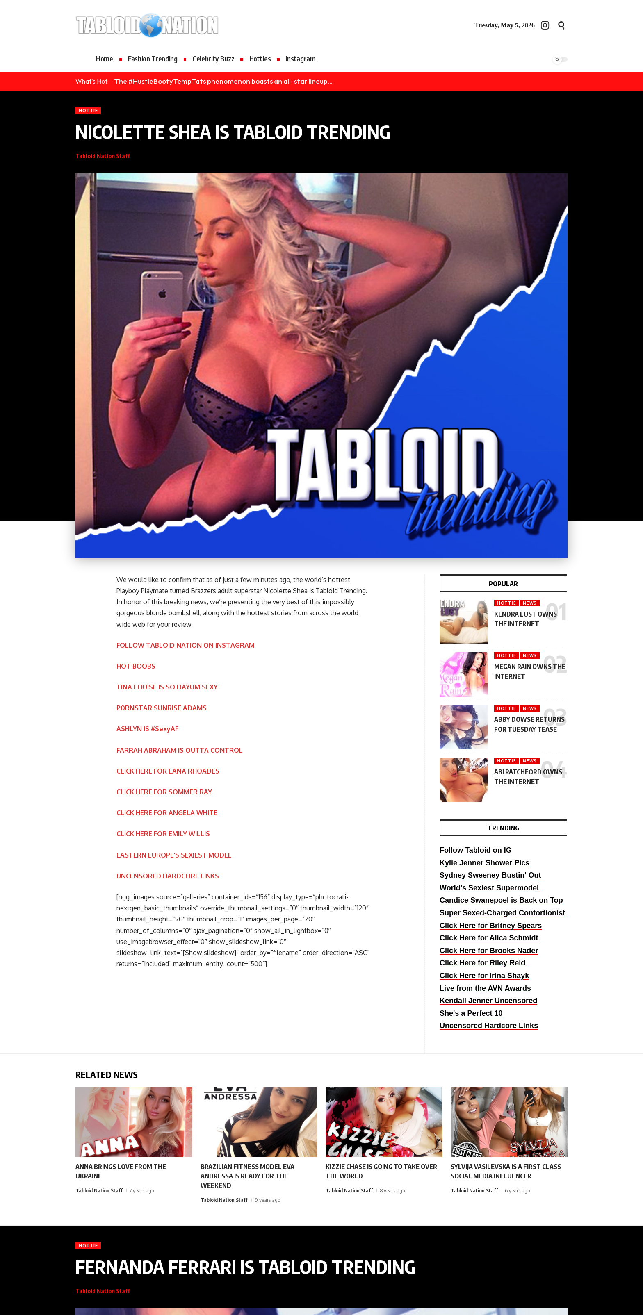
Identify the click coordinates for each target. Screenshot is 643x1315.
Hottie (88, 110)
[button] (561, 25)
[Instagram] (545, 25)
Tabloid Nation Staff (102, 155)
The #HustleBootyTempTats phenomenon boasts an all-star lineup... (223, 81)
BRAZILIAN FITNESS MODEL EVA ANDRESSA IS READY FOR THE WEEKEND (247, 1176)
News (530, 603)
